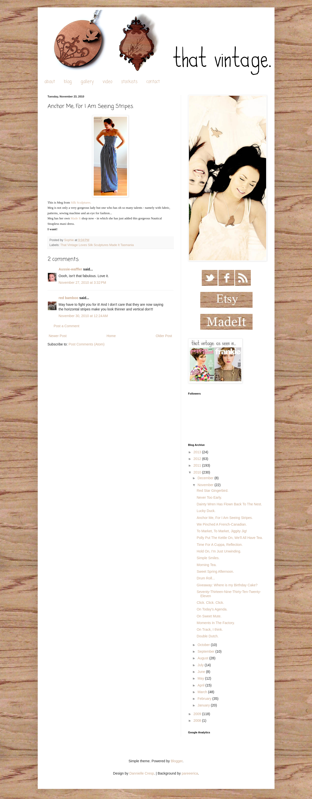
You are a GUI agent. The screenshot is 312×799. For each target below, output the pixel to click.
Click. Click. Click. (210, 603)
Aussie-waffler (70, 269)
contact (153, 82)
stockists (129, 82)
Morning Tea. (207, 565)
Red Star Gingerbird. (212, 491)
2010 (197, 472)
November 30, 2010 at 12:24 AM (83, 316)
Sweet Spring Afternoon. (215, 571)
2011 (197, 465)
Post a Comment (66, 326)
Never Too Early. (209, 497)
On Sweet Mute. (209, 616)
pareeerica (190, 773)
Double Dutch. (208, 636)
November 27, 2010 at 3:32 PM (82, 283)
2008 (197, 721)
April (201, 685)
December (206, 478)
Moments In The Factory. (216, 623)
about (49, 82)
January (204, 705)
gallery (87, 82)
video (107, 82)
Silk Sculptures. (81, 202)
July (201, 665)
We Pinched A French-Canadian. (222, 524)
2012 (197, 459)
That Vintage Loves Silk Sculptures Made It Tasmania (97, 245)
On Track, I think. (210, 629)
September (206, 651)
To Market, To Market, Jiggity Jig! (222, 531)
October (204, 645)
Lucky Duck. (206, 511)
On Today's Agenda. (212, 609)
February (205, 699)
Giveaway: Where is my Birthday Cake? (227, 585)
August (203, 658)
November (206, 485)
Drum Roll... (206, 578)
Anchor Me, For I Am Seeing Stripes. (225, 518)
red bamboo (68, 298)
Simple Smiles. (208, 558)
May (201, 678)
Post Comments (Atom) (86, 344)
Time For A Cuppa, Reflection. (219, 545)
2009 (197, 714)
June (202, 672)
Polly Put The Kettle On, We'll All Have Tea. (230, 538)
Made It (76, 218)
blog (68, 82)
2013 (197, 452)
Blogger (176, 761)
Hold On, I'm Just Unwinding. (219, 551)
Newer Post (58, 336)
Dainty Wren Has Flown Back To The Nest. (229, 504)
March (203, 692)
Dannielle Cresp (141, 773)
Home (111, 336)
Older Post (164, 336)
